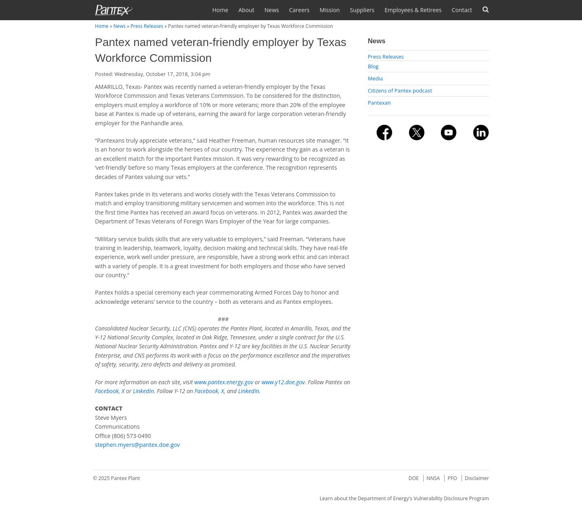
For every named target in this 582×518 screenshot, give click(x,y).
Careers (299, 10)
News (271, 10)
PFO (452, 478)
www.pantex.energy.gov (223, 382)
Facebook (107, 391)
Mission (330, 10)
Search (485, 9)
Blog (373, 66)
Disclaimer (477, 478)
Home (220, 10)
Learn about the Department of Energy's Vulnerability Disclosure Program (404, 498)
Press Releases (147, 26)
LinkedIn (143, 391)
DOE (414, 478)
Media (375, 78)
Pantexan (379, 102)
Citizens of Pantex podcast (400, 90)
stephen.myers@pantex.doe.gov (137, 445)
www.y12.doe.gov (283, 382)
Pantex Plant (125, 478)
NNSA (433, 478)
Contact (462, 10)
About (246, 10)
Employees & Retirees (412, 10)
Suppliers (362, 10)
